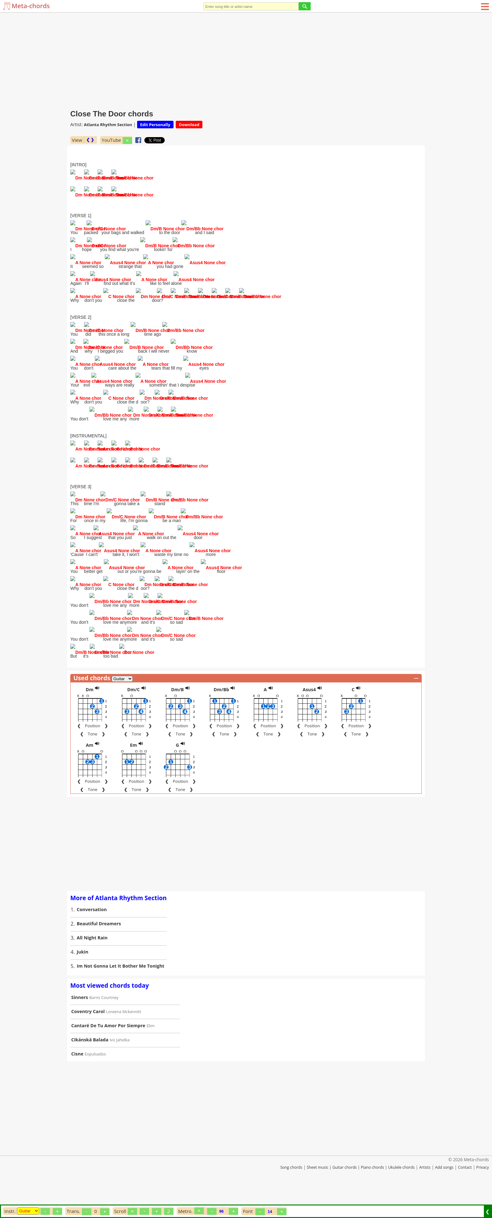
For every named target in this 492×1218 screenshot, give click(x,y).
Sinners (79, 1022)
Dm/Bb (221, 715)
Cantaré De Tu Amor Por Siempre (108, 1051)
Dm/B (177, 715)
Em (133, 770)
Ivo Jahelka (120, 1065)
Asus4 (309, 715)
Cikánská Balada (89, 1065)
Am (89, 770)
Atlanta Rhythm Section (108, 124)
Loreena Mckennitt (123, 1036)
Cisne (77, 1079)
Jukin (82, 977)
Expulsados (95, 1079)
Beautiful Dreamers (99, 949)
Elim (150, 1051)
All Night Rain (92, 963)
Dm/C (133, 715)
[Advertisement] (246, 60)
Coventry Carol (88, 1036)
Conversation (92, 935)
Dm (90, 715)
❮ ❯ (90, 139)
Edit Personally (155, 124)
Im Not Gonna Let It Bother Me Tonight (120, 991)
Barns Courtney (104, 1022)
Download (189, 124)
